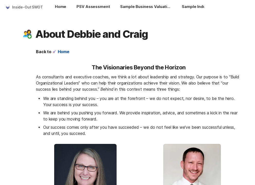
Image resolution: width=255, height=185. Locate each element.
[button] (27, 34)
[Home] (60, 7)
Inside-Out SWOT (27, 7)
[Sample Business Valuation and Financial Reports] (146, 7)
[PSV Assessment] (93, 7)
